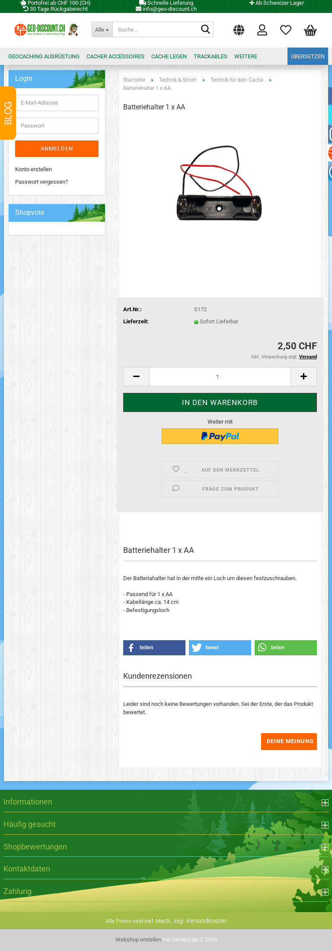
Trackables (210, 56)
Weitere (245, 56)
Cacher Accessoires (115, 56)
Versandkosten (206, 920)
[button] (239, 28)
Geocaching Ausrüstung (44, 56)
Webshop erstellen (138, 939)
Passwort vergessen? (41, 182)
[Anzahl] (220, 376)
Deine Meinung (290, 741)
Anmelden (57, 148)
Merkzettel (285, 29)
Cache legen (169, 56)
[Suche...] (102, 29)
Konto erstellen (33, 169)
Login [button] (262, 29)
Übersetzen (308, 56)
